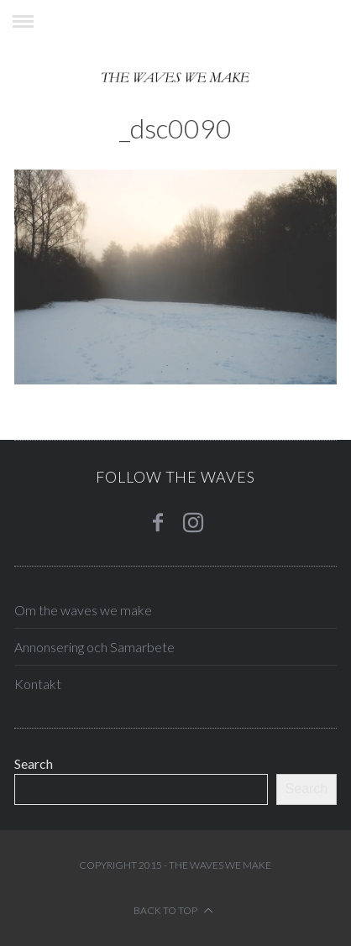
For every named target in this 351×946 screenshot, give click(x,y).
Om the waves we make (83, 610)
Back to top (173, 910)
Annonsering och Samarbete (94, 647)
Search (33, 763)
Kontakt (37, 684)
